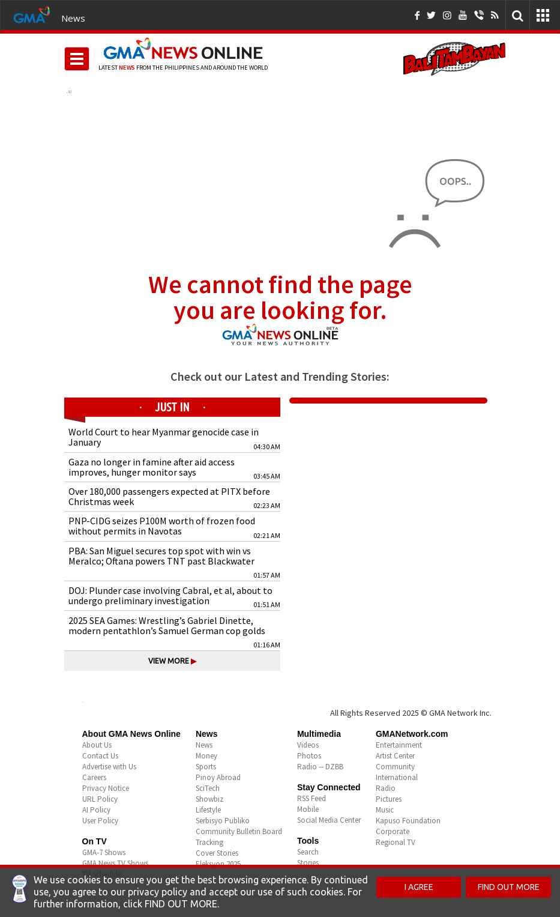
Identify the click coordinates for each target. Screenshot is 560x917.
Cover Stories (217, 853)
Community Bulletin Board (239, 831)
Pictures (389, 799)
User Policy (100, 821)
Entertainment (399, 745)
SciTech (208, 788)
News (73, 18)
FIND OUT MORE (509, 887)
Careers (94, 777)
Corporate (392, 831)
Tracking (209, 842)
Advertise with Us (109, 766)
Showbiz (209, 799)
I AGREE (419, 887)
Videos (308, 745)
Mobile (308, 809)
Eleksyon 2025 (218, 864)
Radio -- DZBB (320, 766)
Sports (206, 766)
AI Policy (96, 810)
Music (385, 810)
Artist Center (395, 756)
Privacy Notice (105, 788)
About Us (97, 745)
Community (395, 766)
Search (308, 852)
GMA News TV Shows (115, 863)
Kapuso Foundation (408, 821)
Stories (308, 863)
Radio (386, 788)
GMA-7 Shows (103, 852)
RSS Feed (311, 798)
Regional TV (395, 842)
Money (206, 756)
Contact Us (100, 756)
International (397, 777)
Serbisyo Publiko (223, 821)
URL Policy (100, 799)
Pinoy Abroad (218, 777)
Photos (309, 756)
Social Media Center (329, 820)
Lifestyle (208, 810)
